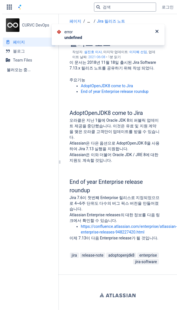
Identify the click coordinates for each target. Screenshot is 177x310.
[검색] (98, 7)
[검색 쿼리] (125, 7)
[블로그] (29, 51)
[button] (9, 7)
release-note (93, 255)
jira (74, 255)
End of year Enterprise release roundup (114, 91)
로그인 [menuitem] (168, 7)
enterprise (148, 255)
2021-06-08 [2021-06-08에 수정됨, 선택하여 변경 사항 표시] (96, 57)
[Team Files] (29, 60)
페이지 (75, 21)
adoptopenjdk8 (121, 255)
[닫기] (157, 32)
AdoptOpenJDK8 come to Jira (107, 86)
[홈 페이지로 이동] (20, 7)
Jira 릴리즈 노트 (111, 21)
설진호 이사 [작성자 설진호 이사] (93, 52)
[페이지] (29, 42)
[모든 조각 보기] (89, 21)
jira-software (146, 261)
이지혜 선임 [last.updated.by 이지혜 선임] (138, 52)
